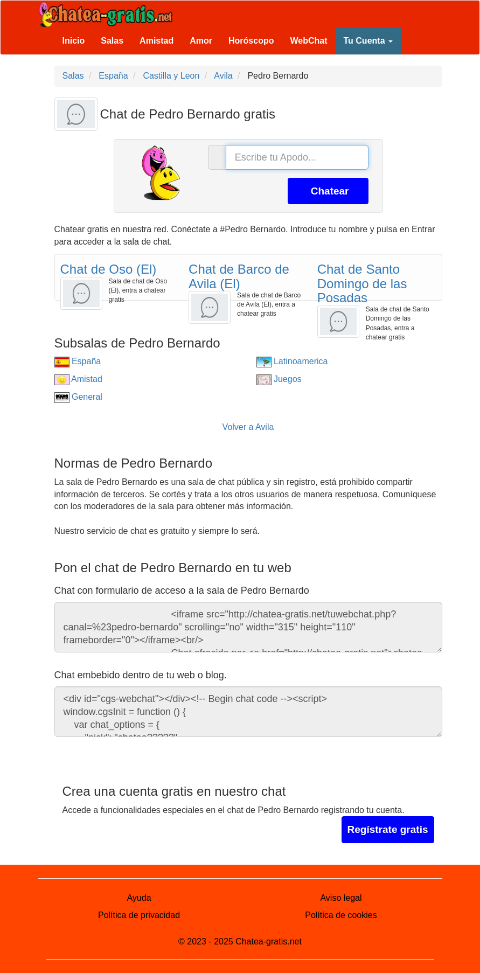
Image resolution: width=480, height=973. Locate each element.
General (78, 396)
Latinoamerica (292, 361)
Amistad (156, 40)
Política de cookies (341, 915)
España (77, 361)
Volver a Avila (248, 427)
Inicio (73, 40)
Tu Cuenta (368, 40)
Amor (201, 40)
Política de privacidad (139, 915)
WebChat (308, 40)
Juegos (279, 379)
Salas (112, 40)
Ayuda (139, 897)
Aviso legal (340, 897)
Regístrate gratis (387, 829)
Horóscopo (251, 40)
